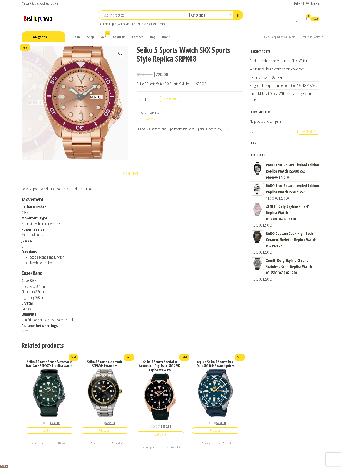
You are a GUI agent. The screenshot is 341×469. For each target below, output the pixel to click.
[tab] (132, 173)
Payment (315, 3)
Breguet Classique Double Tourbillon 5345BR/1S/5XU (283, 85)
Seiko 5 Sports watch (171, 129)
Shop (90, 37)
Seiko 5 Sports (196, 129)
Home (77, 37)
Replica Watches (118, 24)
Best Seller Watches (312, 37)
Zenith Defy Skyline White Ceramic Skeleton (277, 69)
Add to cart (170, 99)
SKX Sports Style (213, 129)
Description (129, 173)
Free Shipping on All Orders (279, 37)
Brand (166, 37)
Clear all (253, 132)
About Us (119, 37)
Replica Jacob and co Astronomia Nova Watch (278, 60)
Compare (150, 119)
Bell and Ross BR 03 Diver (266, 77)
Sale (105, 35)
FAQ (307, 3)
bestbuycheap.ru (43, 3)
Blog (152, 37)
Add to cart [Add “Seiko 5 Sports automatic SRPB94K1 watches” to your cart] (104, 430)
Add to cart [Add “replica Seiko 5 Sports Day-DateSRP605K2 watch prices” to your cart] (215, 430)
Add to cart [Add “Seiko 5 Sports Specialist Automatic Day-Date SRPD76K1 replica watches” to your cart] (160, 434)
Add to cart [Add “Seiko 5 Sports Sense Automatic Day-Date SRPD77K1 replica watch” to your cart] (49, 430)
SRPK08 (226, 129)
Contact (137, 37)
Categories (39, 37)
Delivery (298, 3)
